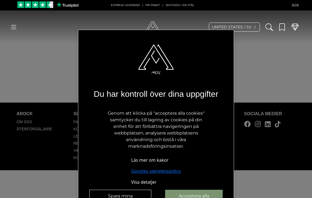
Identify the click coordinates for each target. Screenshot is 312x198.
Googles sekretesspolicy (156, 171)
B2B (295, 5)
